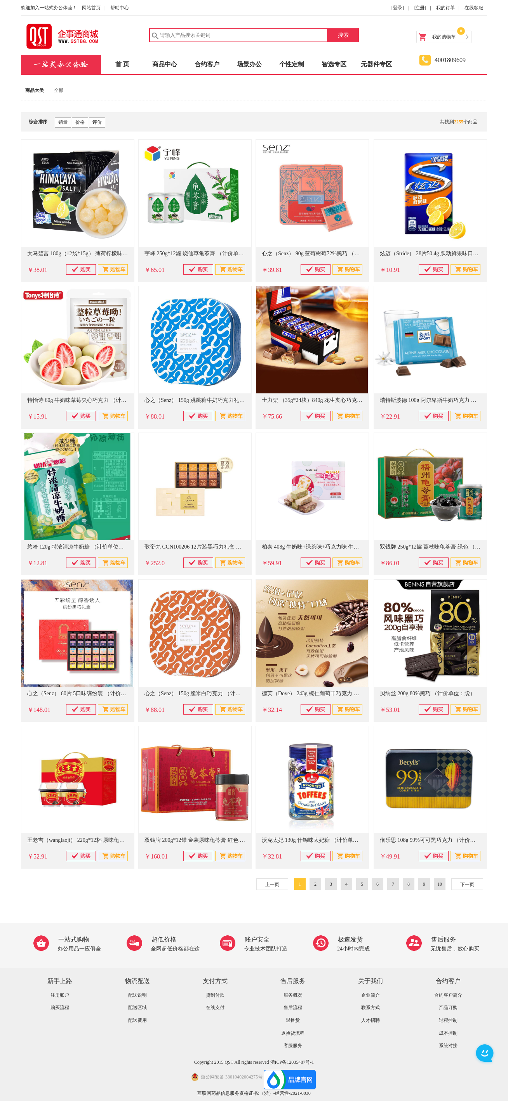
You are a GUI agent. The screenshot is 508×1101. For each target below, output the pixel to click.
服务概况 (293, 995)
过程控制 (448, 1020)
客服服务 (293, 1045)
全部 (58, 90)
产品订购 (448, 1007)
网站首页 (91, 7)
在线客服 (474, 7)
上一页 (272, 884)
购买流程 (59, 1007)
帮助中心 (119, 7)
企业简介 (370, 995)
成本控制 (448, 1033)
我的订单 (445, 7)
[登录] (397, 7)
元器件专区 (376, 64)
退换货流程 (292, 1033)
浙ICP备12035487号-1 (292, 1062)
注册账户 (59, 995)
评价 (97, 122)
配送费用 (137, 1020)
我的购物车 (444, 37)
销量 (63, 122)
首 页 (122, 64)
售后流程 (293, 1007)
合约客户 (207, 64)
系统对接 (448, 1045)
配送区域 (137, 1007)
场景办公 (249, 64)
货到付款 (215, 995)
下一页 (467, 884)
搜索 (343, 35)
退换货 (293, 1020)
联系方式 (370, 1007)
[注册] (420, 7)
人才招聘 (370, 1020)
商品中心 (164, 64)
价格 (80, 122)
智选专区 (334, 64)
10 (439, 884)
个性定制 (291, 64)
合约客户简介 (448, 995)
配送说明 (137, 995)
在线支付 (215, 1007)
